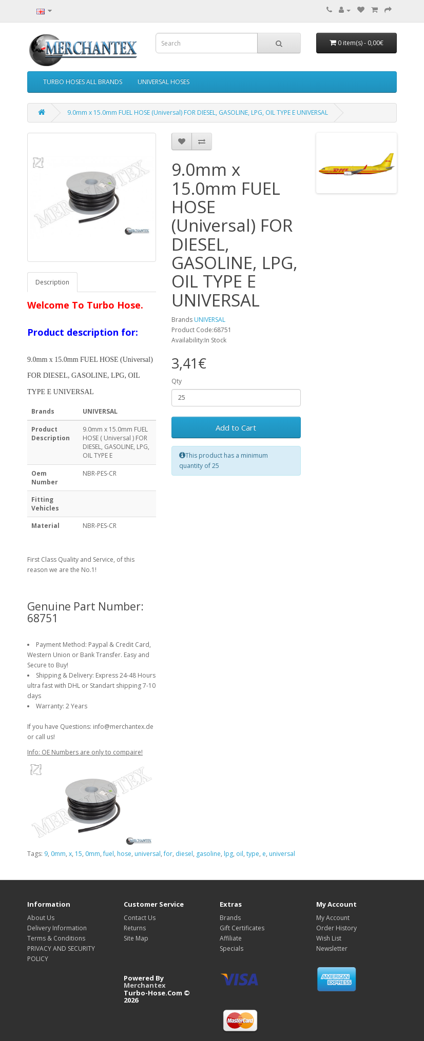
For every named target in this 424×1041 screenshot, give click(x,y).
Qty (176, 381)
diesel (184, 853)
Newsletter (332, 948)
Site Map (136, 938)
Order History (336, 928)
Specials (231, 948)
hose (124, 853)
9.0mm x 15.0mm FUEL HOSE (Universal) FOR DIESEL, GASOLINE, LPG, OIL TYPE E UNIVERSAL (197, 112)
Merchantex (145, 985)
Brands (230, 917)
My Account (333, 917)
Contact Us (140, 917)
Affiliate (231, 938)
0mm (58, 853)
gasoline (208, 853)
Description (52, 282)
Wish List (328, 938)
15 (78, 853)
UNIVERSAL (209, 319)
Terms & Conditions (56, 938)
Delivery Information (57, 928)
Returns (135, 928)
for (168, 853)
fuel (108, 853)
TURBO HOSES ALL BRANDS (82, 81)
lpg (228, 853)
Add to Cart (236, 427)
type (252, 853)
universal (147, 853)
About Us (40, 917)
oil (239, 853)
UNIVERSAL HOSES (163, 81)
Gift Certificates (242, 928)
